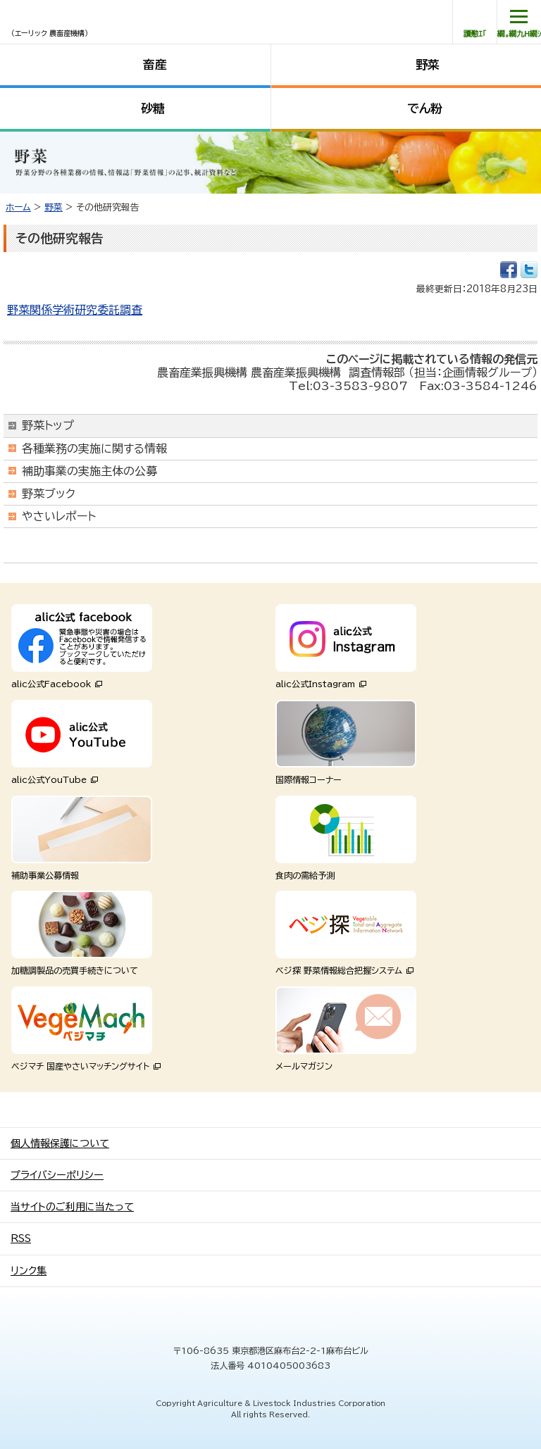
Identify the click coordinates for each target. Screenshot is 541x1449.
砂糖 (153, 108)
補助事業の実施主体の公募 (89, 471)
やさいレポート (59, 516)
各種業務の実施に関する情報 (94, 448)
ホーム (18, 207)
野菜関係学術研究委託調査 (74, 309)
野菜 (428, 64)
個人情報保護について (60, 1143)
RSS (21, 1238)
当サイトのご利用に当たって (72, 1207)
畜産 (155, 64)
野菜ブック (48, 493)
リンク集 (28, 1271)
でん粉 (424, 108)
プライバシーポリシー (57, 1175)
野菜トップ (48, 425)
